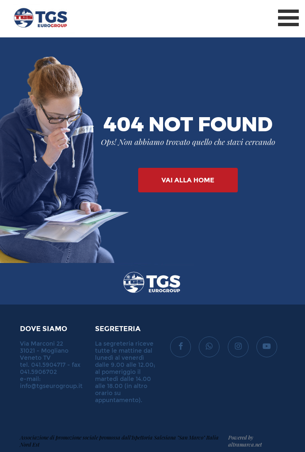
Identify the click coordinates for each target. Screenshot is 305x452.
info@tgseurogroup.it (51, 386)
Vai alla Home (187, 180)
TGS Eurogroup (32, 4)
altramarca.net (245, 444)
